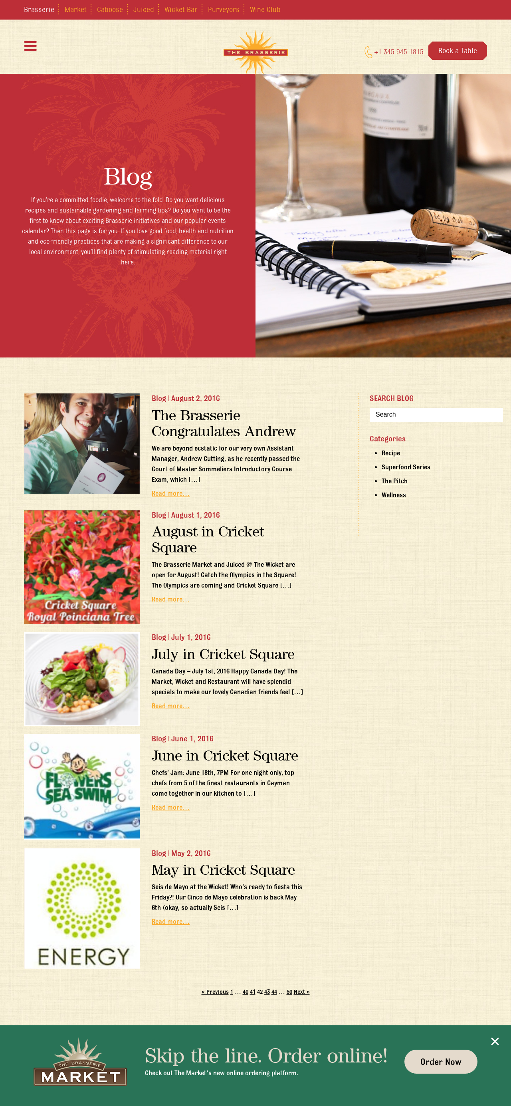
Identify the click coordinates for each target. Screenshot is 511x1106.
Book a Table (457, 50)
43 (267, 992)
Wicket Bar (181, 9)
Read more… (171, 493)
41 (253, 992)
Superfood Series (406, 467)
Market (76, 9)
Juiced (143, 9)
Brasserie (39, 9)
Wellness (394, 494)
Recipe (391, 453)
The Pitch (395, 480)
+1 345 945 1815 (394, 52)
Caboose (110, 9)
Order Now (440, 1061)
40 (245, 992)
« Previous (215, 992)
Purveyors (224, 9)
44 (274, 992)
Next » (302, 992)
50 (289, 992)
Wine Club (265, 9)
